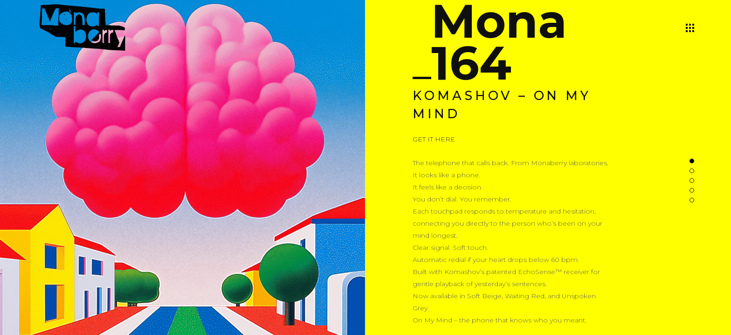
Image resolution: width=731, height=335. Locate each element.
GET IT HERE (434, 139)
